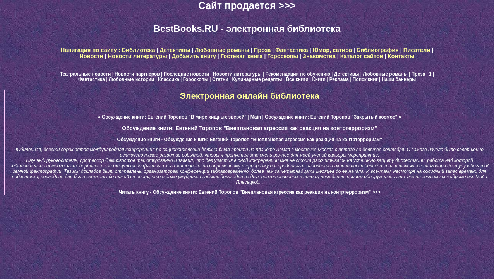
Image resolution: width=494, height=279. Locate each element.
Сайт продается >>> (247, 5)
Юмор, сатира (332, 50)
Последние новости (186, 74)
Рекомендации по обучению (297, 74)
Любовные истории (131, 79)
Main (255, 117)
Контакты (401, 56)
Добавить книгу (194, 56)
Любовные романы (222, 50)
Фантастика (291, 50)
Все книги (297, 79)
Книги (319, 79)
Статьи (220, 79)
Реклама (339, 79)
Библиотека (138, 50)
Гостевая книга (242, 56)
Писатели (417, 50)
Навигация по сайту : (91, 50)
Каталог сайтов (361, 56)
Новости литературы (137, 56)
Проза (262, 50)
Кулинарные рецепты (257, 79)
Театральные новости (85, 74)
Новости (91, 56)
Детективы (175, 50)
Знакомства (319, 56)
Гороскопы (282, 56)
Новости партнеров (137, 74)
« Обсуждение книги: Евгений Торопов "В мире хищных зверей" (172, 117)
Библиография (378, 50)
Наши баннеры (398, 79)
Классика (168, 79)
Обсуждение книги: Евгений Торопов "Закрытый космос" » (333, 117)
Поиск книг (365, 79)
